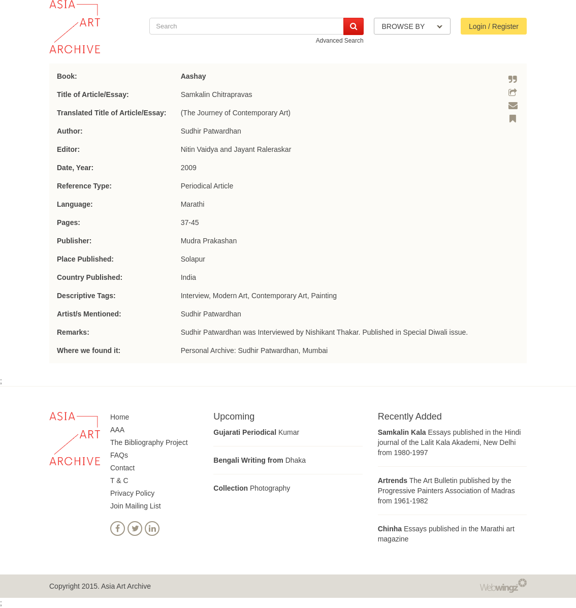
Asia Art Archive (126, 586)
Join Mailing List (135, 506)
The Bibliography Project (149, 442)
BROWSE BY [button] (412, 26)
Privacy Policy (132, 493)
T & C (119, 480)
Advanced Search (340, 40)
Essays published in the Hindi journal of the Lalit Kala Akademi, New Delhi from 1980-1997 (449, 442)
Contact (122, 468)
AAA (117, 430)
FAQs (119, 455)
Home (119, 417)
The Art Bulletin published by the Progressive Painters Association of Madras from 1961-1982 (446, 490)
